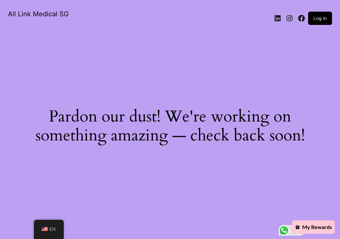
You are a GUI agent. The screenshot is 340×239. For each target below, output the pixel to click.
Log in (320, 18)
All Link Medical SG (38, 14)
